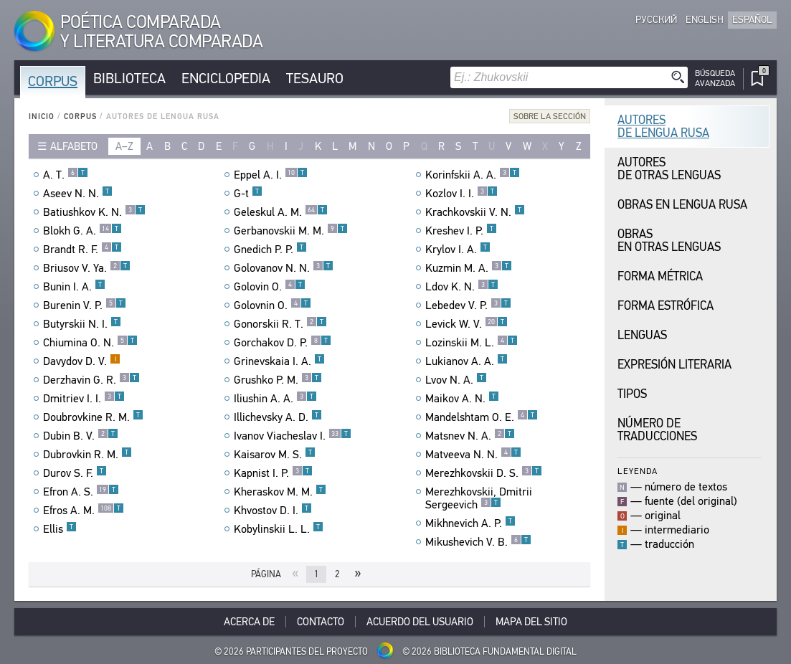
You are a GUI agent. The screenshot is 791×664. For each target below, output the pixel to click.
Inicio (42, 116)
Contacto (320, 621)
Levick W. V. (466, 324)
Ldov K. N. (461, 286)
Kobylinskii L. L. (278, 529)
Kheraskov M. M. (280, 491)
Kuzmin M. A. (468, 268)
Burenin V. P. (84, 305)
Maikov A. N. (462, 398)
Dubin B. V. (80, 436)
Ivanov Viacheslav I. (292, 436)
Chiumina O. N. (90, 342)
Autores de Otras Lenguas (669, 169)
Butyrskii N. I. (82, 324)
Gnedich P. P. (270, 249)
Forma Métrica (660, 276)
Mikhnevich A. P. (470, 523)
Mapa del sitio (531, 621)
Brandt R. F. (82, 249)
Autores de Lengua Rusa (663, 127)
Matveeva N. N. (473, 454)
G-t (248, 193)
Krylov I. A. (458, 249)
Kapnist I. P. (273, 473)
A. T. (65, 175)
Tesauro (315, 78)
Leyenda (637, 470)
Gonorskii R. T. (280, 324)
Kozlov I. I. (461, 193)
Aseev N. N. (78, 193)
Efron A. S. (81, 491)
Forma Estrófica (665, 305)
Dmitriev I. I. (84, 398)
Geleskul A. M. (281, 212)
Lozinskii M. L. (471, 342)
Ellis (60, 529)
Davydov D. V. (81, 361)
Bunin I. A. (74, 286)
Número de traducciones (657, 430)
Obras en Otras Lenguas (669, 241)
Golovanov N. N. (283, 268)
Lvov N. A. (456, 380)
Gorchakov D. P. (282, 342)
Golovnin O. (272, 305)
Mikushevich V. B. (478, 542)
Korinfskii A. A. (472, 175)
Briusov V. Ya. (87, 268)
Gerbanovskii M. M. (291, 230)
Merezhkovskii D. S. (483, 473)
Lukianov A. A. (466, 361)
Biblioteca (129, 78)
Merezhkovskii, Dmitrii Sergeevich (478, 498)
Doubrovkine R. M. (93, 417)
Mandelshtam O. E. (481, 417)
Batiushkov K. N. (94, 212)
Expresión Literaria (674, 364)
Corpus (52, 81)
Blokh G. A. (82, 230)
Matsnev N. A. (470, 436)
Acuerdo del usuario (419, 621)
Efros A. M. (83, 510)
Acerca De (249, 621)
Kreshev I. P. (461, 230)
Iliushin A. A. (275, 398)
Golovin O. (269, 286)
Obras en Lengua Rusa (682, 204)
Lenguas (642, 335)
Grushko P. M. (278, 380)
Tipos (632, 394)
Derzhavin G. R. (91, 380)
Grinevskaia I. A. (279, 361)
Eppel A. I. (271, 175)
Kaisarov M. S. (275, 454)
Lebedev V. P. (468, 305)
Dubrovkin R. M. (87, 454)
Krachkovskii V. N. (475, 212)
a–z (124, 146)
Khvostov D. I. (273, 510)
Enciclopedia (225, 78)
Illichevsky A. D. (278, 417)
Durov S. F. (75, 473)
